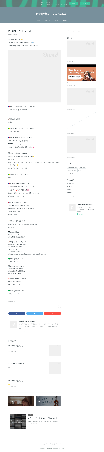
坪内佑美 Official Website (52, 14)
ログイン (85, 3)
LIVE (82, 167)
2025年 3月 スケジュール (16, 363)
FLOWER (71, 173)
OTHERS (82, 170)
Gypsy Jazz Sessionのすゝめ (75, 83)
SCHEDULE (72, 167)
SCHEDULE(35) (11, 301)
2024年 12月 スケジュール (75, 155)
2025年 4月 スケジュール (16, 346)
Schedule (47, 20)
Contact (65, 20)
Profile (38, 20)
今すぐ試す (73, 3)
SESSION (72, 170)
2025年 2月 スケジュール (16, 381)
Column (56, 20)
